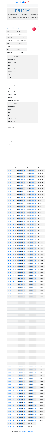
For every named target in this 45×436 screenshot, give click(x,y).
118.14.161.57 (11, 342)
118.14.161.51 (11, 324)
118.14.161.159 (22, 390)
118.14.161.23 (11, 239)
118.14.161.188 (33, 218)
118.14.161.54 (11, 333)
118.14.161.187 (33, 215)
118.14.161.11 (11, 203)
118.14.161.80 (11, 411)
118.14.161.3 (10, 179)
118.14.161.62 (11, 357)
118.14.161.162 (22, 399)
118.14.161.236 (33, 363)
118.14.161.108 (22, 236)
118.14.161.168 (22, 417)
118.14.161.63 (11, 360)
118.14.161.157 (22, 384)
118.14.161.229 (33, 342)
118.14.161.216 (33, 303)
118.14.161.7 (10, 191)
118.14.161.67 (11, 372)
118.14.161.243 (33, 384)
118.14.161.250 (33, 405)
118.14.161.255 (33, 420)
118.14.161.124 (22, 284)
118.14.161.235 (33, 360)
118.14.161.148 (22, 357)
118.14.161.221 (33, 318)
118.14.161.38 (11, 284)
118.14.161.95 (22, 197)
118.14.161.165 (22, 408)
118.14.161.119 (22, 269)
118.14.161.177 (33, 185)
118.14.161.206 (33, 272)
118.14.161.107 (22, 233)
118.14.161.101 (22, 215)
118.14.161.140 (22, 333)
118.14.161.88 (22, 176)
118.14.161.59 (11, 348)
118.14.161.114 (22, 254)
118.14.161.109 (22, 239)
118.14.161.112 (22, 248)
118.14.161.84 (11, 423)
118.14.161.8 (10, 194)
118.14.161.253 (33, 414)
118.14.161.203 (33, 263)
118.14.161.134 (22, 315)
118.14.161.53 (11, 330)
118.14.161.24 (11, 242)
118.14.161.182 (33, 200)
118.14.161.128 (22, 297)
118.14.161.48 (11, 315)
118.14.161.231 (33, 348)
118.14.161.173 (33, 173)
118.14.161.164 (22, 405)
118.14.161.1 (10, 173)
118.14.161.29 (11, 257)
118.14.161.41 (11, 293)
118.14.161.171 (22, 426)
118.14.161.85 (11, 426)
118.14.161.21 (11, 233)
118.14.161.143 (22, 342)
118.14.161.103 (22, 221)
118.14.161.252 (33, 411)
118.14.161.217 (33, 306)
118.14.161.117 (22, 263)
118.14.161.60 (11, 351)
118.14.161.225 (33, 330)
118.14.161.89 (22, 179)
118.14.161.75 (11, 396)
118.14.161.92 (22, 188)
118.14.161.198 (33, 248)
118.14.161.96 (22, 200)
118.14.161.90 (22, 182)
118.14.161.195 (33, 239)
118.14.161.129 (22, 300)
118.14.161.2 (10, 176)
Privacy (21, 431)
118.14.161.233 (33, 354)
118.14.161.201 (33, 257)
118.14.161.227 (33, 336)
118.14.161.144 (22, 345)
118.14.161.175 (33, 179)
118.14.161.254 (33, 417)
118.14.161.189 (33, 221)
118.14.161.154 (22, 375)
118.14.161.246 (33, 393)
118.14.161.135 (22, 318)
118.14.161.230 (33, 345)
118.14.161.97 (22, 203)
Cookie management (28, 431)
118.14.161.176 (33, 182)
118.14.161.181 (33, 197)
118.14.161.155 (22, 378)
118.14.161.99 (22, 209)
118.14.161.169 (22, 420)
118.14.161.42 (11, 297)
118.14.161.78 (11, 405)
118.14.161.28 (11, 254)
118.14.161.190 (33, 224)
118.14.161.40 (11, 290)
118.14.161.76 (11, 399)
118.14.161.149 (22, 360)
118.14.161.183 (33, 203)
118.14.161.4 (10, 182)
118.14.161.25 (11, 245)
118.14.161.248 (33, 399)
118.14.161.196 (33, 242)
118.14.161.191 (33, 227)
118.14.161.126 (22, 290)
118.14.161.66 (11, 369)
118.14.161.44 (11, 303)
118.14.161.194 (33, 236)
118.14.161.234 (33, 357)
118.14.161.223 (33, 324)
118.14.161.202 (33, 260)
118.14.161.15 (11, 215)
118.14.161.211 (33, 287)
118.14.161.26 (11, 248)
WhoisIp (20, 1)
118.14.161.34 (11, 272)
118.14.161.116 (22, 260)
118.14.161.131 (22, 306)
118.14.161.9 (10, 197)
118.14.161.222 (33, 321)
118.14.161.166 (22, 411)
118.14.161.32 (11, 266)
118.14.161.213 (33, 293)
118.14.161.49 (11, 318)
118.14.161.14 (11, 212)
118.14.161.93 (22, 191)
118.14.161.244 (33, 387)
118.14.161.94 (22, 194)
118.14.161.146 (22, 351)
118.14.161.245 (33, 390)
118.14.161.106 (22, 230)
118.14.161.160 (22, 393)
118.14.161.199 (33, 251)
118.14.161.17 (11, 221)
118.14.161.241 (33, 378)
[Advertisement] (22, 24)
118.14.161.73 (11, 390)
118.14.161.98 (22, 206)
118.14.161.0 (10, 170)
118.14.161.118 (22, 266)
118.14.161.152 (22, 369)
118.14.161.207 (33, 275)
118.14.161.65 (11, 366)
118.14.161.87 (22, 173)
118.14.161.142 (22, 339)
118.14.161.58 (11, 345)
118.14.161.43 (11, 300)
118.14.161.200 (33, 254)
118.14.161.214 (33, 297)
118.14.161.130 (22, 303)
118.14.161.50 (11, 321)
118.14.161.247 (33, 396)
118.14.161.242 (33, 381)
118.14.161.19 (11, 227)
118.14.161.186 (33, 212)
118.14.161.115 (22, 257)
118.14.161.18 (11, 224)
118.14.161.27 (11, 251)
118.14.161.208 (33, 278)
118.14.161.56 (11, 339)
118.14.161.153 (22, 372)
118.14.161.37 (11, 281)
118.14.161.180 (33, 194)
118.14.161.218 (33, 309)
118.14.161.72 (11, 387)
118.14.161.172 (33, 170)
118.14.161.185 (33, 209)
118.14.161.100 (22, 212)
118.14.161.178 (33, 188)
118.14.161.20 (11, 230)
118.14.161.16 (11, 218)
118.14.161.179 (33, 191)
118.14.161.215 (33, 300)
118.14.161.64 (11, 363)
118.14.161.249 (33, 402)
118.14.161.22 (11, 236)
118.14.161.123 (22, 281)
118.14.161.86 (22, 170)
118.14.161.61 (11, 354)
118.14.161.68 (11, 375)
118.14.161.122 (22, 278)
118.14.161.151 (22, 366)
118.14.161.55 (11, 336)
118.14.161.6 (10, 188)
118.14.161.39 (11, 287)
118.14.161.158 (22, 387)
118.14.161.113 (22, 251)
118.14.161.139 (22, 330)
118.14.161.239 (33, 372)
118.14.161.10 (11, 200)
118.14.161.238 (33, 369)
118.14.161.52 (11, 327)
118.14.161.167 (22, 414)
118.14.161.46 (11, 309)
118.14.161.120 (22, 272)
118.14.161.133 (22, 312)
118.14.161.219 (33, 312)
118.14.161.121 (22, 275)
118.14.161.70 (11, 381)
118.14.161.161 (22, 396)
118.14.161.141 (22, 336)
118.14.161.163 (22, 402)
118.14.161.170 (22, 423)
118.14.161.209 (33, 281)
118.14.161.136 (22, 321)
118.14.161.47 (11, 312)
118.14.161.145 (22, 348)
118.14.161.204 (33, 266)
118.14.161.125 (22, 287)
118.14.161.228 (33, 339)
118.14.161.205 (33, 269)
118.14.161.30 (11, 260)
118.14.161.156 (22, 381)
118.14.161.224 (33, 327)
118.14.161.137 (22, 324)
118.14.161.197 (33, 245)
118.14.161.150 (22, 363)
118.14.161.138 (22, 327)
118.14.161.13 (11, 209)
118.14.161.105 (22, 227)
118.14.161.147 (22, 354)
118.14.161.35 (11, 275)
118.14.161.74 (11, 393)
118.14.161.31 (11, 263)
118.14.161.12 (11, 206)
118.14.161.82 (11, 417)
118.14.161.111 (22, 245)
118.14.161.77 (11, 402)
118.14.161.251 (33, 408)
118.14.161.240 (33, 375)
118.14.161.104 (22, 224)
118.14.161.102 (22, 218)
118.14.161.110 (22, 242)
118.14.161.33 (11, 269)
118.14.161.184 (33, 206)
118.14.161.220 (33, 315)
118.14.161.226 (33, 333)
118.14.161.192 (33, 230)
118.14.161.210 (33, 284)
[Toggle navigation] (9, 5)
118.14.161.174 (33, 176)
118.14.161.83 (11, 420)
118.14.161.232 (33, 351)
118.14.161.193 (33, 233)
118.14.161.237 (33, 366)
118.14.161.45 (11, 306)
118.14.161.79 (11, 408)
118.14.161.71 (11, 384)
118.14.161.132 (22, 309)
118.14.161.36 (11, 278)
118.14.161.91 (22, 185)
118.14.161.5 (10, 185)
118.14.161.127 (22, 293)
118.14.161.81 (11, 414)
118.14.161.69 (11, 378)
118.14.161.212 (33, 290)
